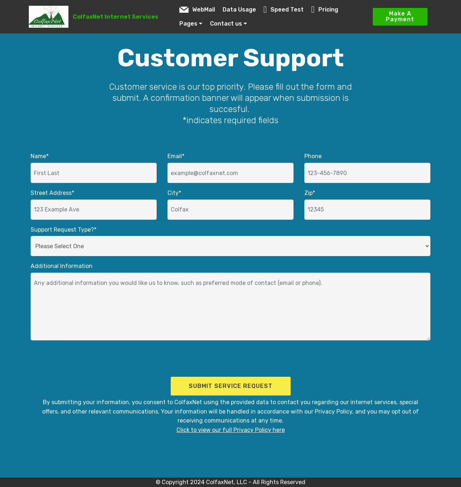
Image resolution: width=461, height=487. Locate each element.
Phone (313, 156)
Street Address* (52, 192)
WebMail (197, 9)
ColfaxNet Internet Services (115, 16)
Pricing (324, 9)
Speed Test (284, 9)
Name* (40, 156)
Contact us (226, 23)
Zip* (309, 192)
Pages (188, 23)
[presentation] (80, 360)
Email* (175, 156)
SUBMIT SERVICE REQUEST (231, 386)
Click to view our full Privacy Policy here (230, 429)
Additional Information (62, 266)
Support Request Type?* (64, 229)
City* (174, 192)
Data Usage (239, 9)
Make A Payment (400, 16)
